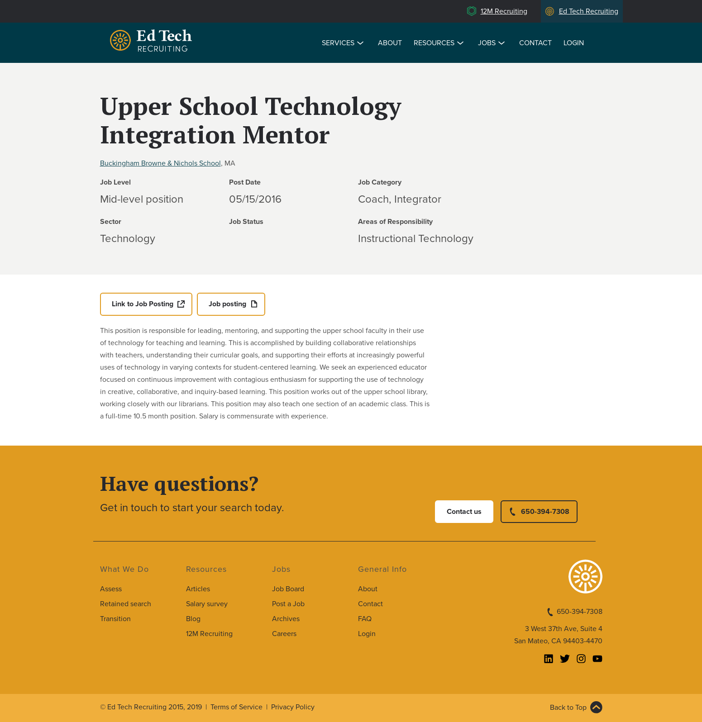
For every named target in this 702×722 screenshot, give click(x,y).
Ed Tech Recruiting (588, 11)
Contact (535, 43)
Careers (284, 633)
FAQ (365, 618)
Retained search (125, 603)
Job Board (288, 589)
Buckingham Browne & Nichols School (160, 163)
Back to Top (568, 707)
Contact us (464, 511)
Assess (111, 589)
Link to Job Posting (142, 304)
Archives (286, 618)
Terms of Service (236, 707)
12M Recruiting (504, 11)
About (390, 43)
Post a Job (288, 603)
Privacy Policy (293, 707)
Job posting (227, 304)
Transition (115, 618)
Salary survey (207, 603)
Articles (198, 589)
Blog (193, 618)
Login (574, 43)
